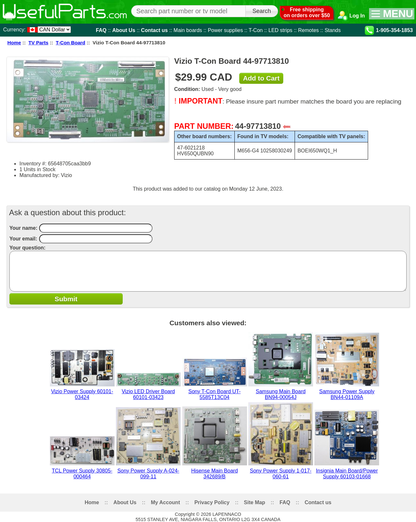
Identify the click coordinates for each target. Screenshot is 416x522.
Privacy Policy (212, 502)
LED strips (280, 30)
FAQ (101, 30)
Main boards (188, 30)
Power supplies (225, 30)
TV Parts (38, 42)
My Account (165, 502)
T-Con (256, 30)
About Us (123, 30)
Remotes (308, 30)
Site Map (254, 502)
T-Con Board (70, 42)
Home (14, 42)
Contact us (154, 30)
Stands (333, 30)
